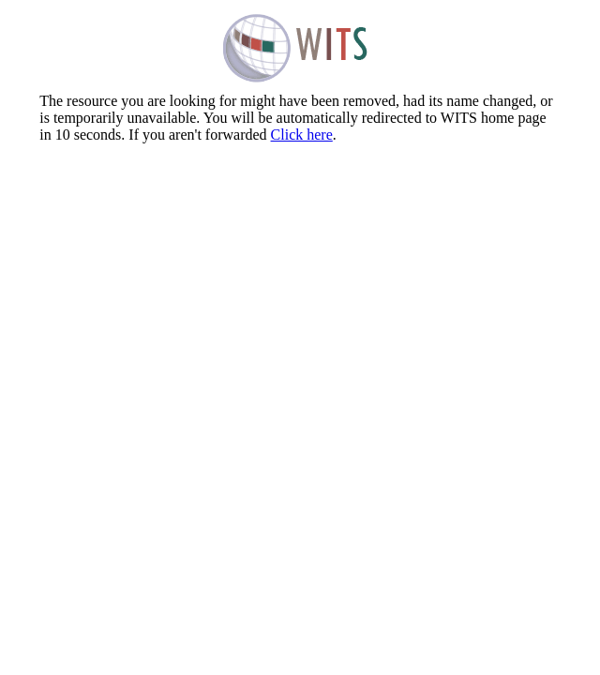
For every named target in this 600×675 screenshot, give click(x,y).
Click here (302, 134)
